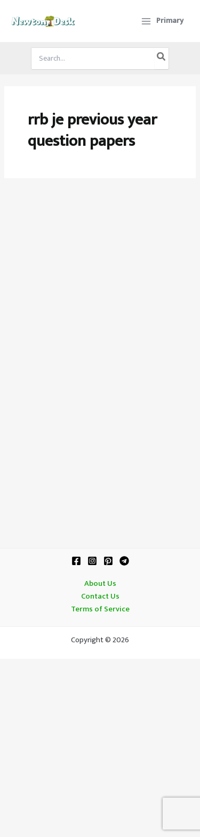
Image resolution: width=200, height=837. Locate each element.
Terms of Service (100, 609)
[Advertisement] (100, 299)
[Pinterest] (108, 561)
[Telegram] (124, 561)
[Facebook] (76, 561)
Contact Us (100, 596)
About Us (100, 583)
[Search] (162, 58)
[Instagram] (92, 561)
